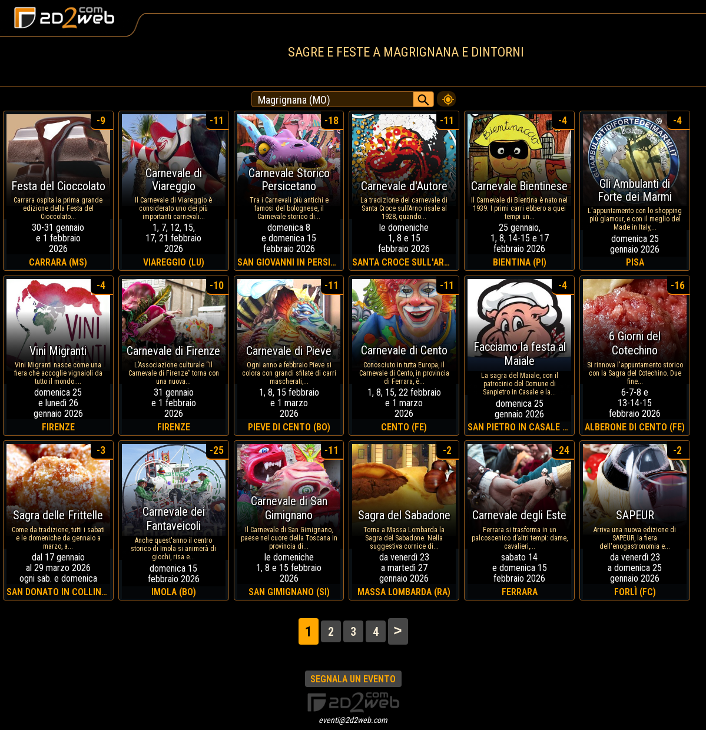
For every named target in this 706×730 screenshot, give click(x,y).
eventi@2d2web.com (353, 720)
